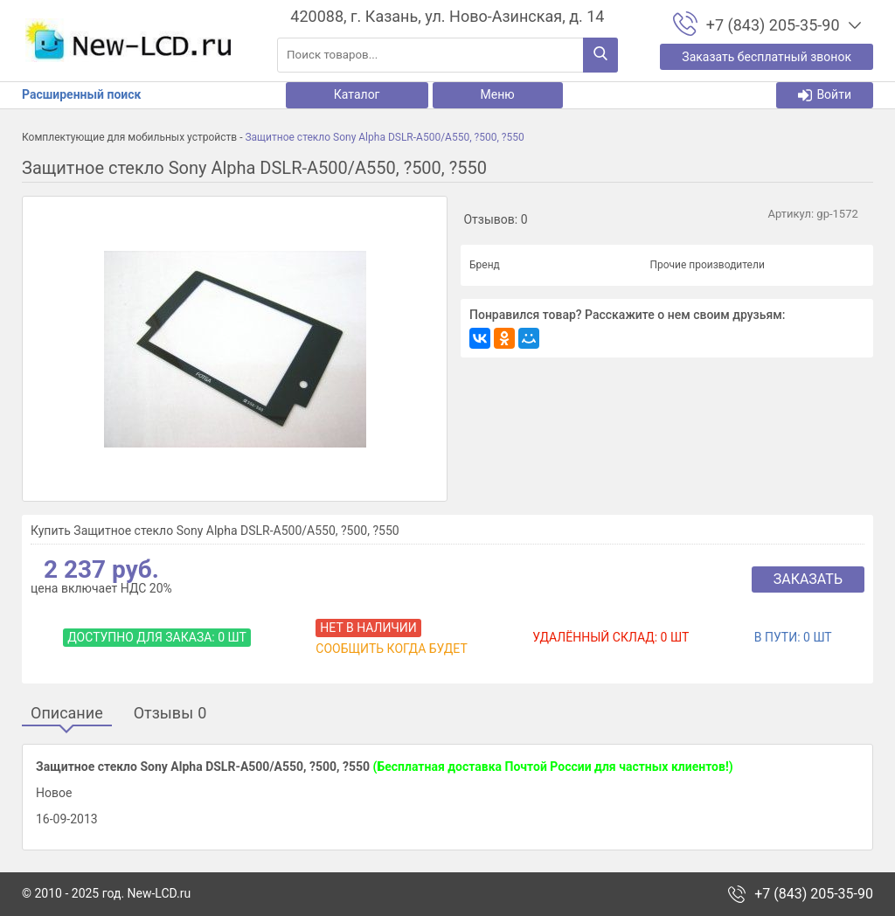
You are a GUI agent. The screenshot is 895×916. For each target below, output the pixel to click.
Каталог (357, 94)
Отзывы (170, 713)
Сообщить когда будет (391, 649)
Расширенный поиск (81, 94)
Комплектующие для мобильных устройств (129, 137)
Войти (824, 94)
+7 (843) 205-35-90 (813, 894)
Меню (498, 94)
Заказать (808, 579)
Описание (67, 713)
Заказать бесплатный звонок (766, 57)
